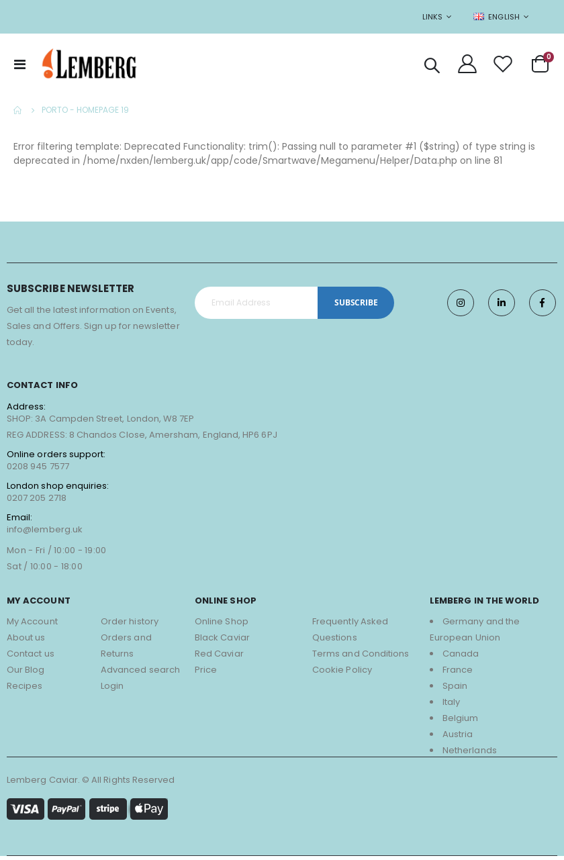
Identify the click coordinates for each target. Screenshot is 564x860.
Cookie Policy (342, 673)
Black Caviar (222, 641)
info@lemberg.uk (45, 532)
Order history (129, 625)
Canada (460, 657)
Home (18, 110)
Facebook (542, 306)
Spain (454, 689)
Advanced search (140, 673)
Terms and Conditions (360, 657)
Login (112, 689)
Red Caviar (219, 657)
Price (206, 673)
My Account (32, 625)
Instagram (460, 306)
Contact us (30, 657)
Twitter (501, 306)
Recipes (24, 689)
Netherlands (469, 754)
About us (26, 641)
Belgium (460, 722)
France (457, 673)
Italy (451, 706)
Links (432, 16)
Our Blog (26, 673)
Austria (457, 738)
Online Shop (221, 625)
